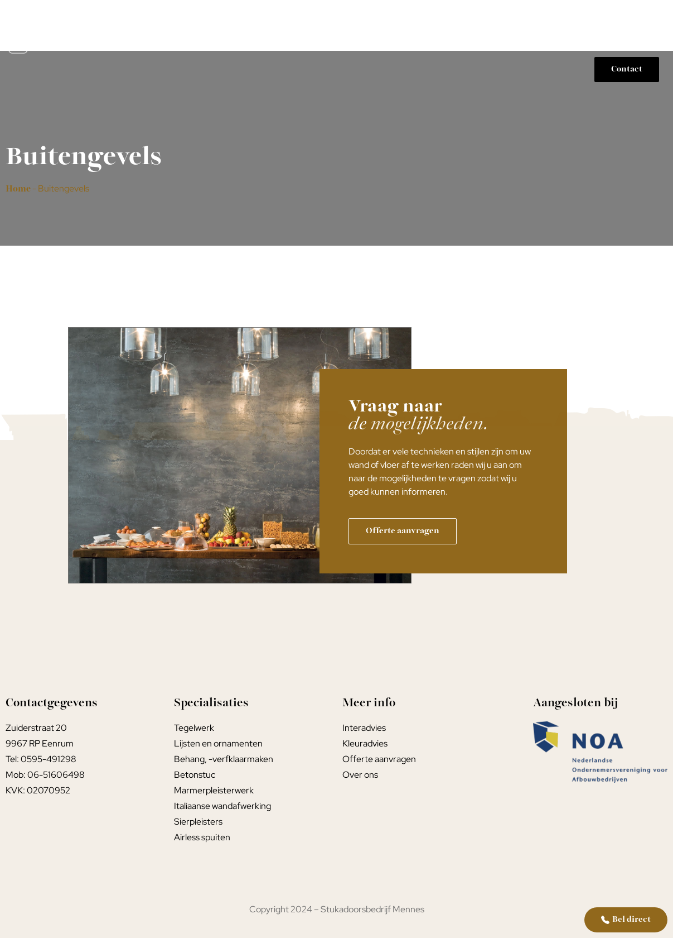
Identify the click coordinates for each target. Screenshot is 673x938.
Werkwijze (559, 18)
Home (240, 18)
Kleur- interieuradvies (464, 18)
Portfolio (626, 18)
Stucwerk (299, 18)
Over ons (641, 44)
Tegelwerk (368, 18)
